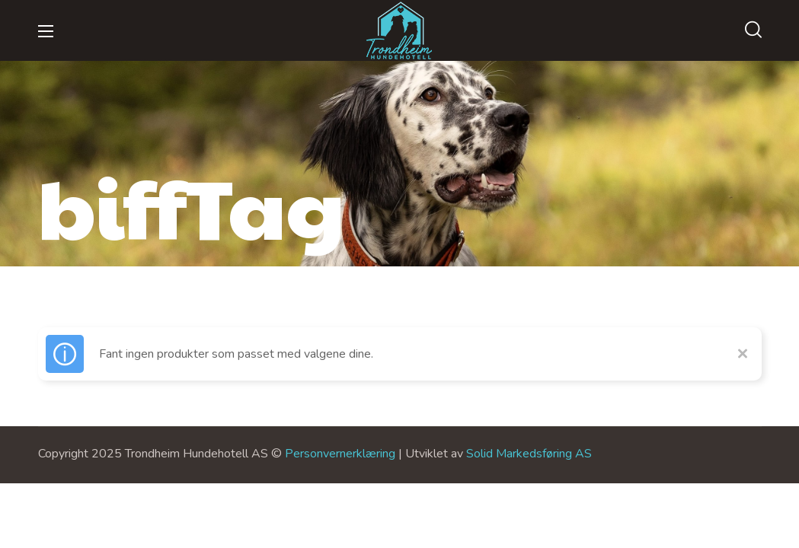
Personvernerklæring (340, 453)
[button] (753, 30)
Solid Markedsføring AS (529, 453)
